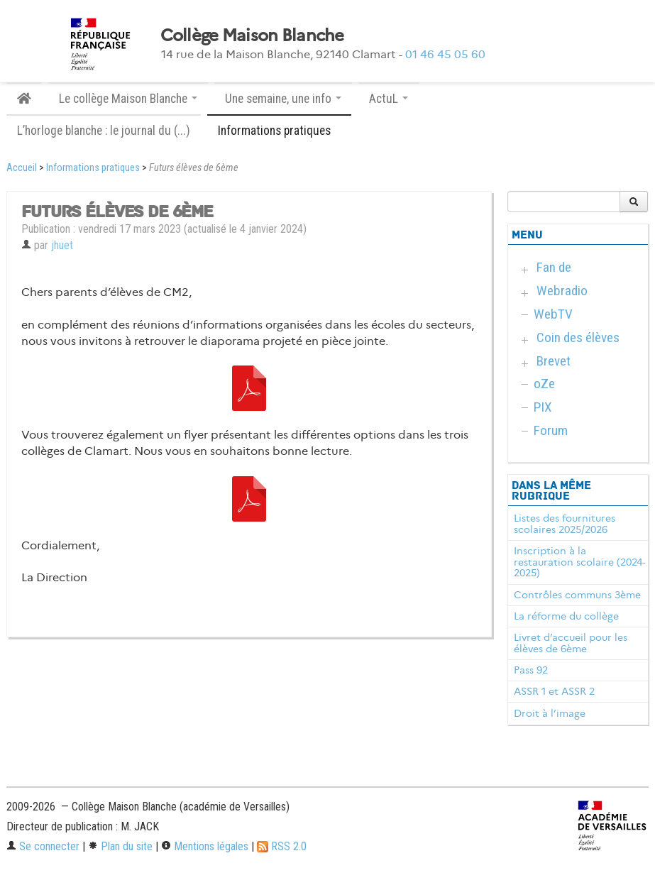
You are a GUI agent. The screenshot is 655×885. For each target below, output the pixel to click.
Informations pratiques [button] (279, 130)
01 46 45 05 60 (445, 54)
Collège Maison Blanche (252, 35)
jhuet (62, 245)
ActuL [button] (388, 99)
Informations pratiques (93, 168)
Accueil (21, 168)
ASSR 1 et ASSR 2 (554, 691)
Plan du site (120, 846)
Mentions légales (204, 846)
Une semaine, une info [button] (283, 99)
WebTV (553, 314)
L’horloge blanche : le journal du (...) (103, 130)
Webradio (562, 290)
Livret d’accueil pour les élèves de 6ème (570, 643)
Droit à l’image (549, 713)
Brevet (553, 361)
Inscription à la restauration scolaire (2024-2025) (579, 562)
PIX (543, 407)
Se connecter (42, 846)
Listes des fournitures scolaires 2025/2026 (564, 524)
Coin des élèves (578, 337)
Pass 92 (531, 670)
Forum (551, 430)
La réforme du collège (566, 616)
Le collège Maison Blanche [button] (128, 99)
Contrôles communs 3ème (577, 594)
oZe (544, 383)
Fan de (553, 267)
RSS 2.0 (282, 846)
